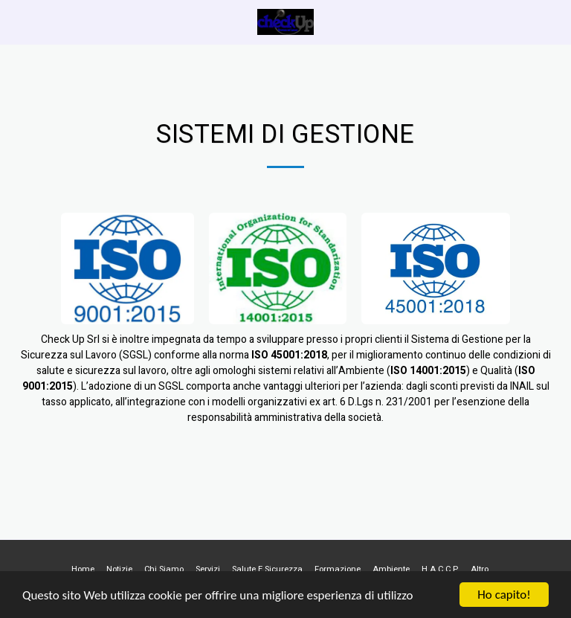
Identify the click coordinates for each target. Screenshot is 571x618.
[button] (16, 21)
